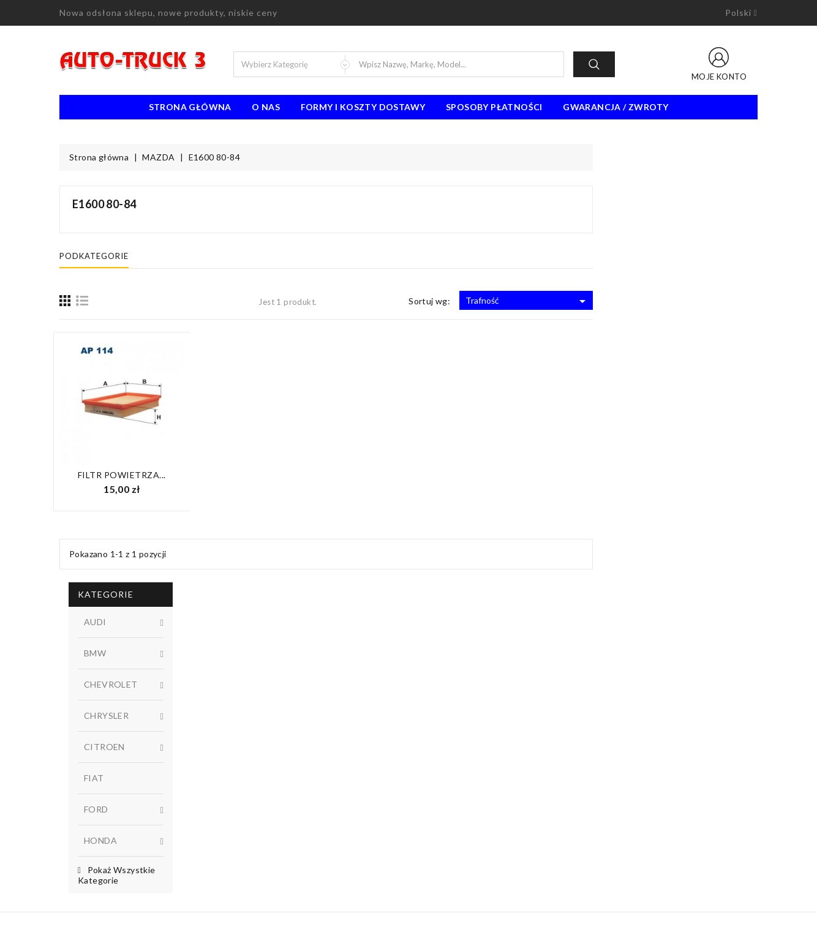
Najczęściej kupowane (280, 787)
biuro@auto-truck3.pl (116, 879)
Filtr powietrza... (287, 475)
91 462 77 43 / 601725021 (128, 861)
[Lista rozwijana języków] (741, 13)
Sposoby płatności (494, 107)
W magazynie (136, 555)
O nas (266, 107)
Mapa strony (442, 806)
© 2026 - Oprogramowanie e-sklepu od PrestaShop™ (408, 921)
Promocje (257, 751)
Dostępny (136, 534)
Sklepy (430, 824)
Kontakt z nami (446, 787)
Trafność (692, 301)
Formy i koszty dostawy (363, 107)
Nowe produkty (268, 769)
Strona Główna (190, 107)
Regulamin (437, 751)
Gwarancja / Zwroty (615, 107)
